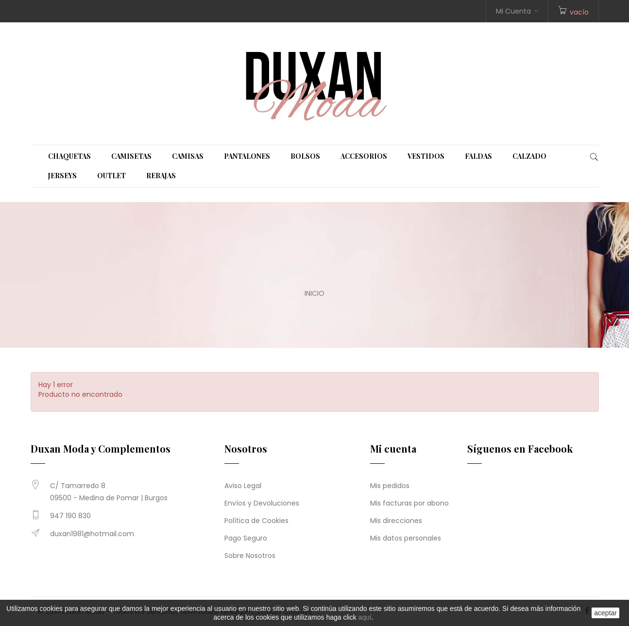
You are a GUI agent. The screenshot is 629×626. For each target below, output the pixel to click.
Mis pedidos (389, 486)
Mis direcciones (396, 520)
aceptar (605, 613)
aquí (365, 617)
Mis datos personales (405, 538)
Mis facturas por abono (409, 503)
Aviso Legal (242, 486)
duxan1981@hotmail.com (92, 534)
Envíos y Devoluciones (261, 503)
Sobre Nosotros (249, 555)
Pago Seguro (245, 538)
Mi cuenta (393, 448)
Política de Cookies (256, 520)
